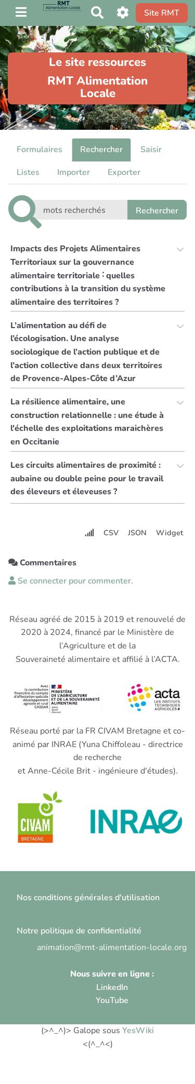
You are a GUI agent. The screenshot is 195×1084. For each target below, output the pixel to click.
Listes (28, 172)
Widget (169, 532)
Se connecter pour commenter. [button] (70, 581)
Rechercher (101, 149)
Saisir (151, 149)
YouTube (112, 1000)
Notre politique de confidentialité (79, 931)
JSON (137, 532)
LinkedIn (112, 987)
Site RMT (161, 13)
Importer (73, 172)
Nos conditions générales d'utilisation (88, 897)
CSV (111, 532)
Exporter (124, 172)
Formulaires (39, 149)
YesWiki (138, 1030)
